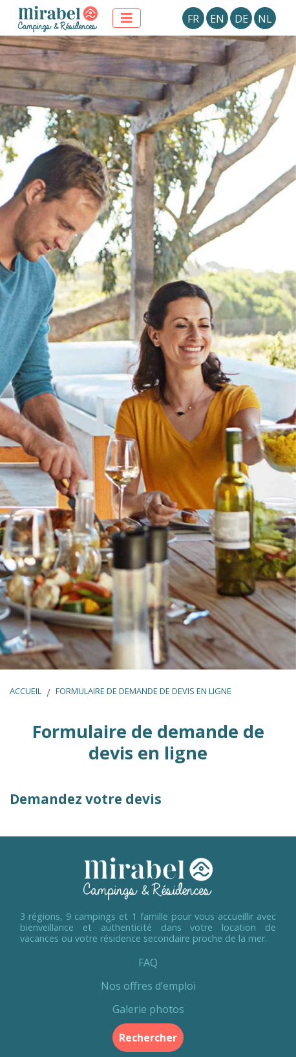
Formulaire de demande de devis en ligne (143, 691)
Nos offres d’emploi (148, 986)
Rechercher (148, 1037)
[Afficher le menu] (126, 18)
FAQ (148, 962)
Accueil (25, 691)
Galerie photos (148, 1009)
